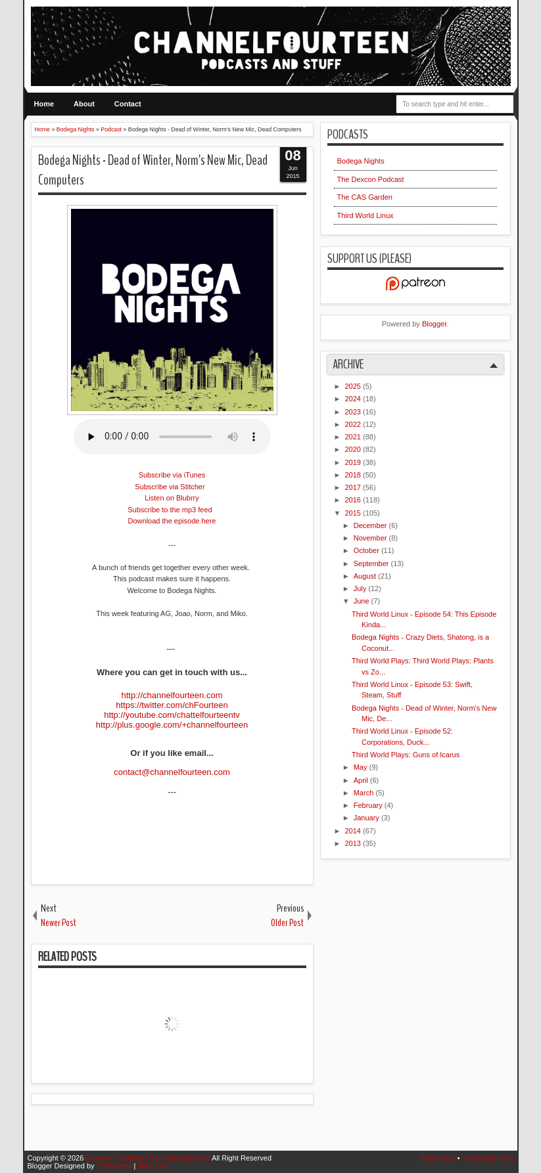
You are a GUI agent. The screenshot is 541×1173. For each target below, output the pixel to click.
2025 (354, 386)
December (371, 525)
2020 (354, 449)
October (367, 550)
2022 (354, 424)
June (362, 601)
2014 (354, 831)
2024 (354, 399)
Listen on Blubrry (172, 498)
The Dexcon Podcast (370, 179)
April (362, 780)
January (367, 818)
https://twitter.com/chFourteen (172, 705)
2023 (354, 412)
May (361, 767)
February (369, 805)
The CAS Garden (364, 197)
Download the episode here (172, 521)
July (361, 588)
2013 (354, 843)
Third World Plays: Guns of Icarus (405, 755)
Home (44, 104)
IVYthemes (115, 1166)
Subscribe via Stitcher (169, 487)
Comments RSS (488, 1158)
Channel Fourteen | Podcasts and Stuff (148, 1158)
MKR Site (152, 1166)
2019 (354, 462)
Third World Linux (365, 215)
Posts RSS (438, 1158)
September (372, 563)
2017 (354, 487)
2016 (354, 500)
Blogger (434, 324)
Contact (127, 104)
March (365, 793)
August (366, 576)
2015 (354, 513)
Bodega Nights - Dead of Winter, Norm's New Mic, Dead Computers (153, 170)
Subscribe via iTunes (172, 475)
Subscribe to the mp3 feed (170, 510)
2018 (354, 475)
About (84, 104)
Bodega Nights (361, 161)
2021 (354, 437)
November (371, 538)
